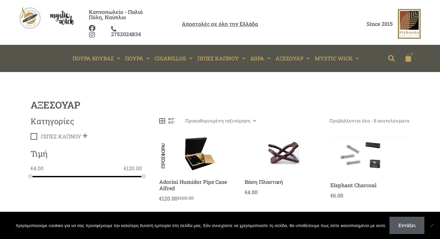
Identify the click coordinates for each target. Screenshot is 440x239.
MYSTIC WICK (337, 58)
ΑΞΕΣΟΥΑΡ (292, 58)
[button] (96, 58)
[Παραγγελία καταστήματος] (220, 121)
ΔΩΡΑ (260, 58)
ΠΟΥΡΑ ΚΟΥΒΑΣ (96, 58)
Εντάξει (407, 225)
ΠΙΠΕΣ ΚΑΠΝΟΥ (221, 58)
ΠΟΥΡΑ (137, 58)
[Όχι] (431, 225)
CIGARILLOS (173, 58)
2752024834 (126, 32)
